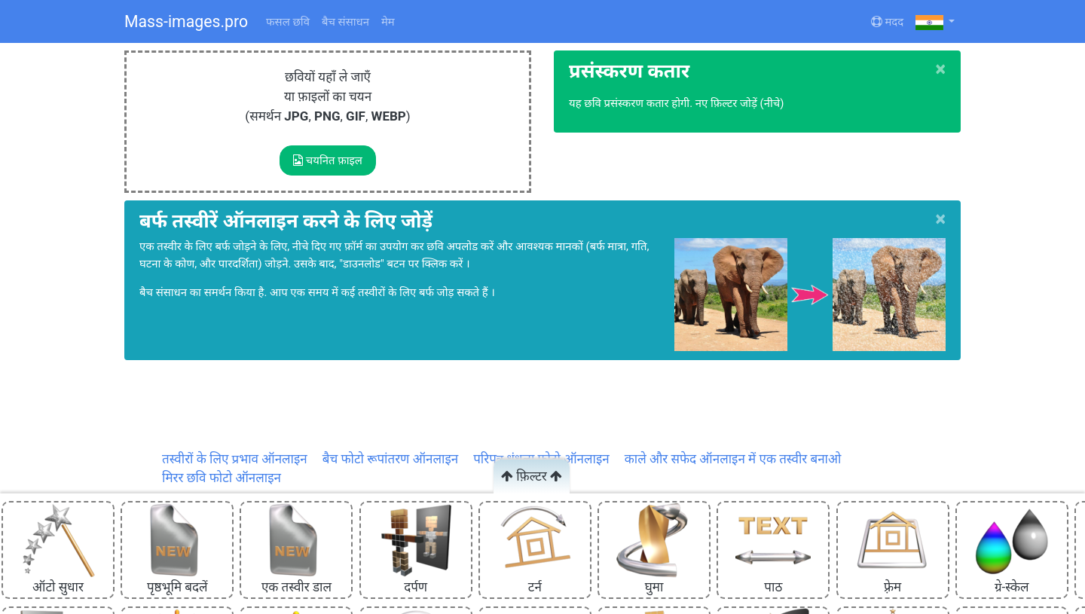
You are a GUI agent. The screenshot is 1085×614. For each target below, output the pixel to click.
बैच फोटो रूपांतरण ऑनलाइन (390, 458)
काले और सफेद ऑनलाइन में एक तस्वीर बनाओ (733, 458)
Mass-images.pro (186, 21)
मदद (887, 22)
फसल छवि (288, 22)
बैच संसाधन (345, 22)
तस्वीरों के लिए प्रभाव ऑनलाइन (234, 458)
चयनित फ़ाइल (327, 160)
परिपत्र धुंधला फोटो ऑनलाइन (541, 458)
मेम (388, 22)
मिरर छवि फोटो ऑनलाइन (221, 477)
